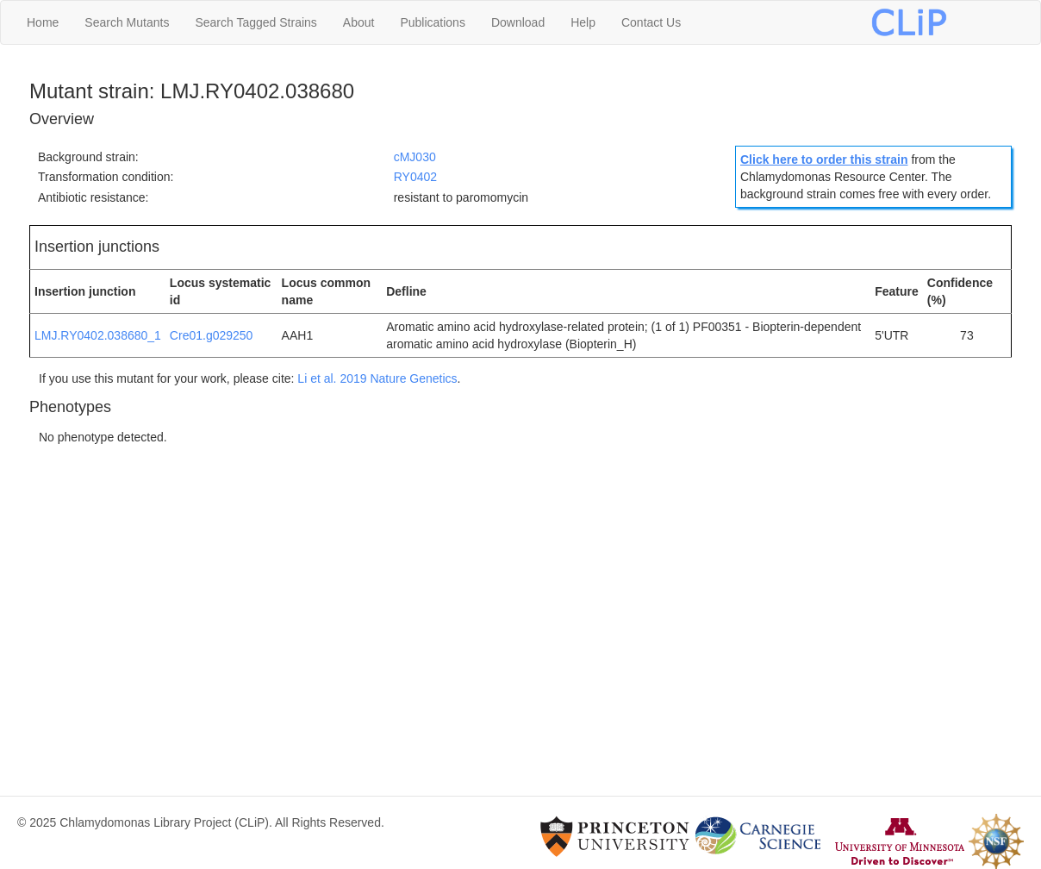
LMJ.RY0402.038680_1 (97, 335)
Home (43, 22)
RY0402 (415, 177)
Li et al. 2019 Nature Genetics (377, 378)
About (359, 22)
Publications (432, 22)
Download (518, 22)
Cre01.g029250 (211, 335)
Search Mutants (126, 22)
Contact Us (651, 22)
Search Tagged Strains (255, 22)
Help (582, 22)
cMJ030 (415, 157)
